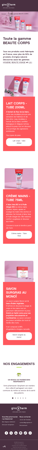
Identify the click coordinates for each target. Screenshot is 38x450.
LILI (30, 62)
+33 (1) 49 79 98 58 (25, 419)
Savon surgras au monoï (19, 336)
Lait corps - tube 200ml (19, 142)
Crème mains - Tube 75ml (19, 235)
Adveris (25, 448)
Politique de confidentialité (19, 445)
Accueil (4, 13)
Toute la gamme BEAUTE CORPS (18, 13)
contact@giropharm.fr (26, 422)
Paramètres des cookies (19, 447)
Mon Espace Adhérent (8, 421)
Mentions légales (19, 443)
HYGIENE (7, 62)
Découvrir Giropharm (8, 424)
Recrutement (23, 425)
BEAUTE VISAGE (18, 62)
